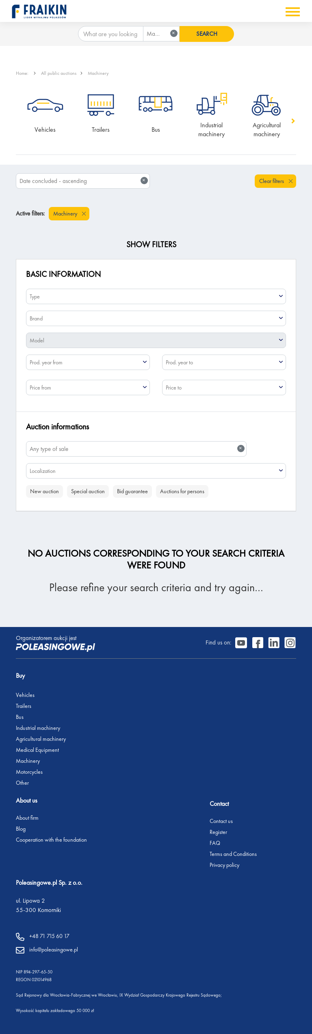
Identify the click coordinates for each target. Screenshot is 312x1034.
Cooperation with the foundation (51, 839)
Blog (21, 828)
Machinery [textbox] (162, 33)
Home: (23, 73)
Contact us (221, 821)
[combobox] (161, 33)
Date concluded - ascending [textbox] (84, 180)
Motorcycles (29, 771)
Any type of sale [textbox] (137, 448)
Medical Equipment (37, 749)
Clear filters (272, 181)
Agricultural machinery (267, 129)
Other (22, 782)
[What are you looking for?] (110, 33)
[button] (292, 121)
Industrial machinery (211, 129)
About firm (27, 817)
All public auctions (58, 73)
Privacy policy (224, 865)
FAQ (215, 843)
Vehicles (45, 129)
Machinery (98, 73)
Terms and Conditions (233, 854)
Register (218, 832)
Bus (156, 129)
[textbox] (156, 296)
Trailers (101, 129)
